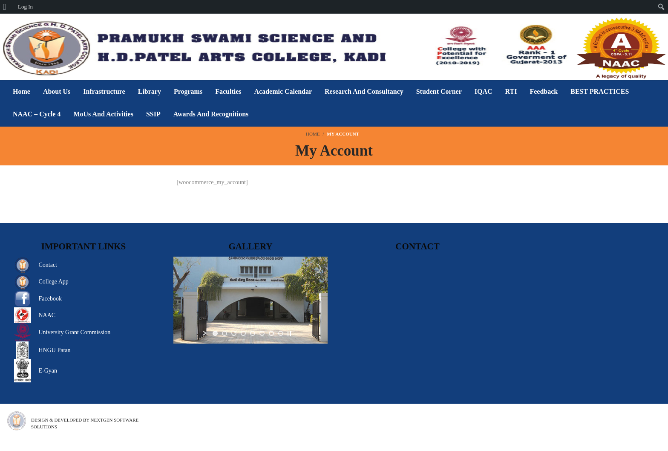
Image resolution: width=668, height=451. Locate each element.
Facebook (49, 298)
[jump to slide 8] (280, 333)
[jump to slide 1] (215, 333)
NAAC (46, 315)
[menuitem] (7, 7)
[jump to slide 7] (271, 333)
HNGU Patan (54, 350)
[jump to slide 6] (262, 333)
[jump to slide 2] (224, 333)
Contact (47, 265)
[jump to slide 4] (243, 333)
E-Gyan (47, 370)
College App (53, 281)
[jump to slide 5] (252, 333)
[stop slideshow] (289, 333)
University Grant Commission (74, 332)
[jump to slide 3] (233, 333)
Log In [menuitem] (25, 6)
